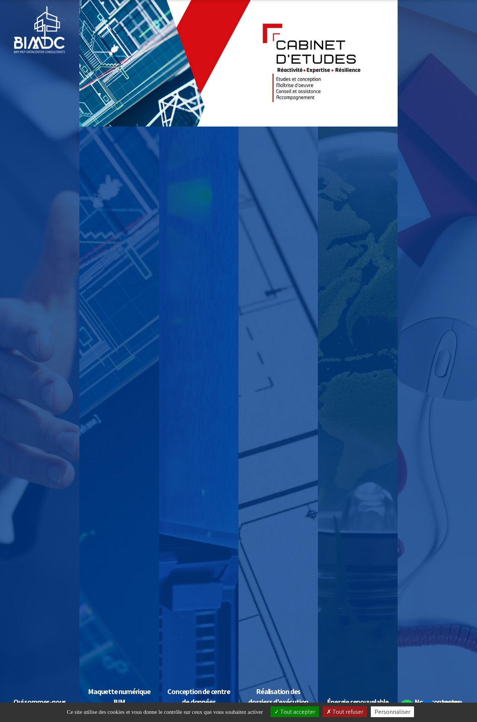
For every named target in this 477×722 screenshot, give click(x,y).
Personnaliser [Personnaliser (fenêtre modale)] (392, 712)
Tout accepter (294, 712)
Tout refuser (344, 712)
